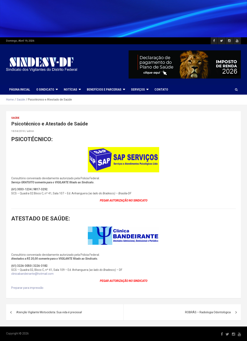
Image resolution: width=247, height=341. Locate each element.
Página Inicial (19, 89)
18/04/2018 (18, 131)
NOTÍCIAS (70, 89)
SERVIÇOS (138, 89)
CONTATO (161, 89)
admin (30, 131)
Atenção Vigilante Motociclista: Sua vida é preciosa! (49, 312)
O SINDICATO (45, 89)
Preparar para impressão (27, 287)
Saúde (15, 117)
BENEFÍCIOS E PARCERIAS (104, 89)
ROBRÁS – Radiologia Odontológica (208, 312)
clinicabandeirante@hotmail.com (32, 273)
